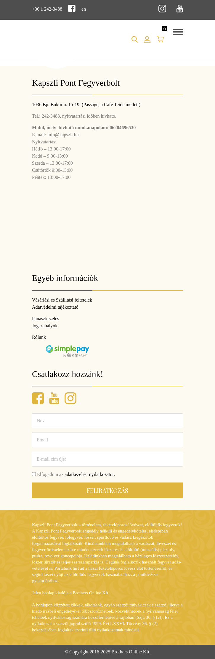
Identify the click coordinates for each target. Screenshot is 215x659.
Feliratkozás (107, 490)
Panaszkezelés (45, 318)
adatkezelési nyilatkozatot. (90, 474)
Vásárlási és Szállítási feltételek (62, 299)
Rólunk (39, 337)
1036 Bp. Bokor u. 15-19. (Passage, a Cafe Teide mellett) (86, 104)
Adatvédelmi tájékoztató (55, 307)
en (83, 9)
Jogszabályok (44, 325)
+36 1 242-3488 (47, 9)
